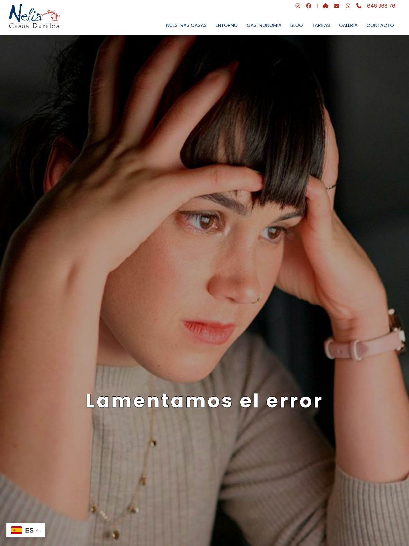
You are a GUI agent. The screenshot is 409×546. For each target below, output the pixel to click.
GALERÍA (348, 25)
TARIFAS (321, 25)
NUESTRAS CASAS (186, 25)
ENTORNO (227, 25)
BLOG (296, 25)
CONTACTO (380, 25)
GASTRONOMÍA (264, 25)
